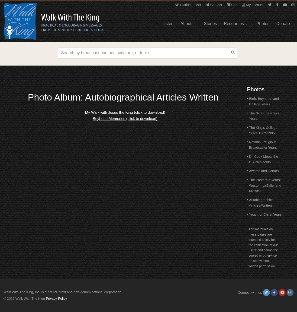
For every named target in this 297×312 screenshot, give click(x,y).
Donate (283, 23)
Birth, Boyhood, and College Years (264, 101)
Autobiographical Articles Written (261, 202)
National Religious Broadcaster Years (263, 144)
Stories (210, 23)
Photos (262, 23)
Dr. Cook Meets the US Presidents (263, 159)
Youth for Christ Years (265, 214)
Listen (168, 23)
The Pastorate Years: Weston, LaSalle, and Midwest (265, 185)
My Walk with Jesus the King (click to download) (125, 112)
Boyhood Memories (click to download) (125, 119)
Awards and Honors (264, 171)
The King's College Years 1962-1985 (263, 130)
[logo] (24, 21)
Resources (235, 23)
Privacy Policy (56, 298)
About (188, 23)
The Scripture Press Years (264, 116)
